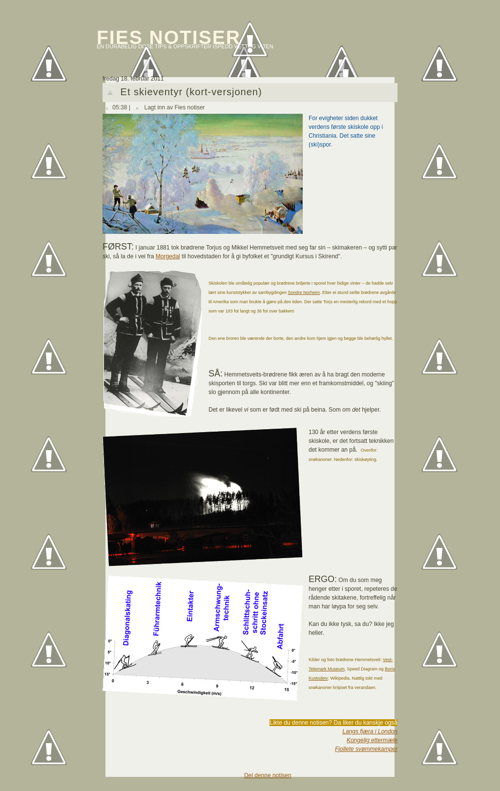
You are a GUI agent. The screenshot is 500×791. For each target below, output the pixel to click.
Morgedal (168, 256)
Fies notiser (169, 37)
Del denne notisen (268, 775)
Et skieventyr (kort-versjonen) (191, 91)
